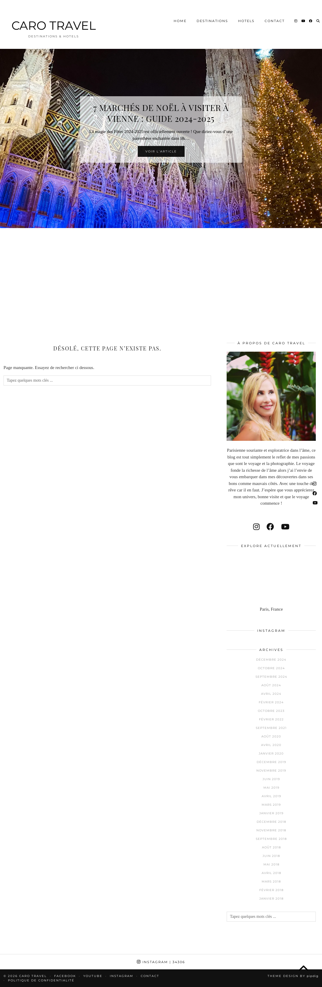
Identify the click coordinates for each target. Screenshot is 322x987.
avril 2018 (271, 873)
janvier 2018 (271, 898)
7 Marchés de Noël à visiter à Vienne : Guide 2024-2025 (161, 113)
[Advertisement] (161, 276)
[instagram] (256, 527)
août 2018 (271, 847)
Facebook (65, 976)
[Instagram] (296, 13)
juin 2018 (271, 856)
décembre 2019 (271, 762)
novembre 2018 (271, 830)
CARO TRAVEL (53, 17)
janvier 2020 (271, 753)
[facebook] (270, 527)
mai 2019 (271, 788)
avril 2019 (271, 796)
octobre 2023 (271, 711)
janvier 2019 (271, 813)
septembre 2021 (271, 728)
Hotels (246, 13)
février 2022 (271, 719)
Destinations (212, 13)
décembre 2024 (271, 660)
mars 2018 (271, 881)
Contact (275, 13)
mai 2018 (271, 864)
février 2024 (271, 702)
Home (180, 13)
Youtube (92, 976)
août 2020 (271, 736)
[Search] (318, 13)
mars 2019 (271, 805)
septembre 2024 (271, 677)
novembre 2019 (271, 770)
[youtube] (285, 527)
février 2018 (271, 890)
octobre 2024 (271, 668)
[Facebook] (311, 13)
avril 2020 (271, 745)
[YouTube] (303, 13)
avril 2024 (271, 694)
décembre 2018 (271, 822)
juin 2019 (271, 779)
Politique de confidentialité (41, 980)
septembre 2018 (271, 839)
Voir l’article (161, 151)
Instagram (161, 962)
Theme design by (293, 976)
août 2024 (271, 685)
